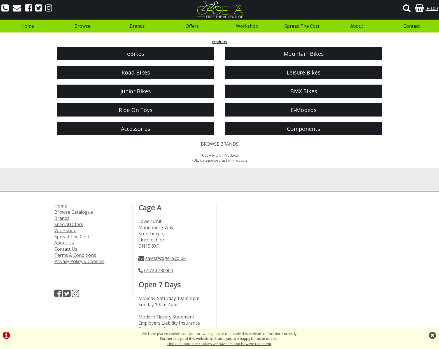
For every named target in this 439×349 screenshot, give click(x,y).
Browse (82, 26)
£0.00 (426, 8)
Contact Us (65, 249)
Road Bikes (136, 72)
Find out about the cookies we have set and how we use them (219, 343)
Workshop (247, 26)
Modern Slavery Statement (166, 317)
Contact (411, 26)
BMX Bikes (303, 91)
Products (219, 41)
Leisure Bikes (303, 72)
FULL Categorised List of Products (219, 160)
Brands (137, 26)
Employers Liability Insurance (169, 323)
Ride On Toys (135, 110)
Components (303, 128)
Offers (192, 26)
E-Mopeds (303, 110)
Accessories (135, 128)
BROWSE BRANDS (220, 144)
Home (27, 26)
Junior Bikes (135, 91)
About (356, 26)
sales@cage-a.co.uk (165, 258)
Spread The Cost (301, 26)
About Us (64, 243)
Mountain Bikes (304, 53)
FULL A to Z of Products (219, 155)
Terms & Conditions (75, 255)
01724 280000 (158, 270)
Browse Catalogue (73, 212)
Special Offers (68, 224)
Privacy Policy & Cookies (79, 261)
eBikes (135, 53)
